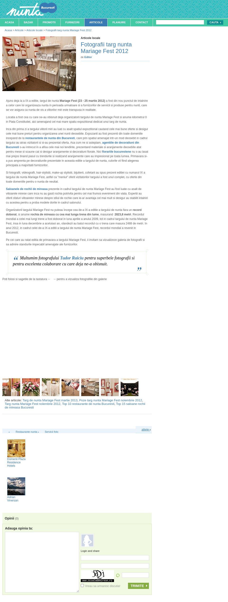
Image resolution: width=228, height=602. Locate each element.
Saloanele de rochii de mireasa (27, 189)
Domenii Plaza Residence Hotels (16, 462)
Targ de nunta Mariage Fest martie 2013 (50, 400)
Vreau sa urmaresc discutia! (100, 586)
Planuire (119, 22)
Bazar (28, 22)
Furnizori (72, 22)
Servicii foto (51, 431)
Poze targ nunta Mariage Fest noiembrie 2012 (110, 400)
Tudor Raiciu (72, 258)
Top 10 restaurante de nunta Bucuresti (88, 404)
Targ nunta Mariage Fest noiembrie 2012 (32, 404)
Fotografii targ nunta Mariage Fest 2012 (68, 30)
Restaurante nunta (26, 431)
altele (146, 429)
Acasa (9, 22)
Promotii (49, 22)
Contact (141, 22)
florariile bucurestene (116, 151)
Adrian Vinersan (12, 498)
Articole (96, 22)
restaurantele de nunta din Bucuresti (50, 138)
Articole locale (34, 30)
